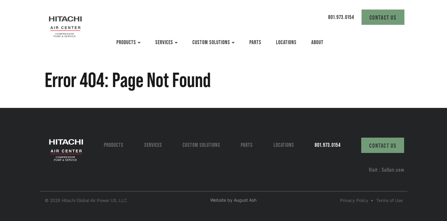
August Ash (245, 200)
